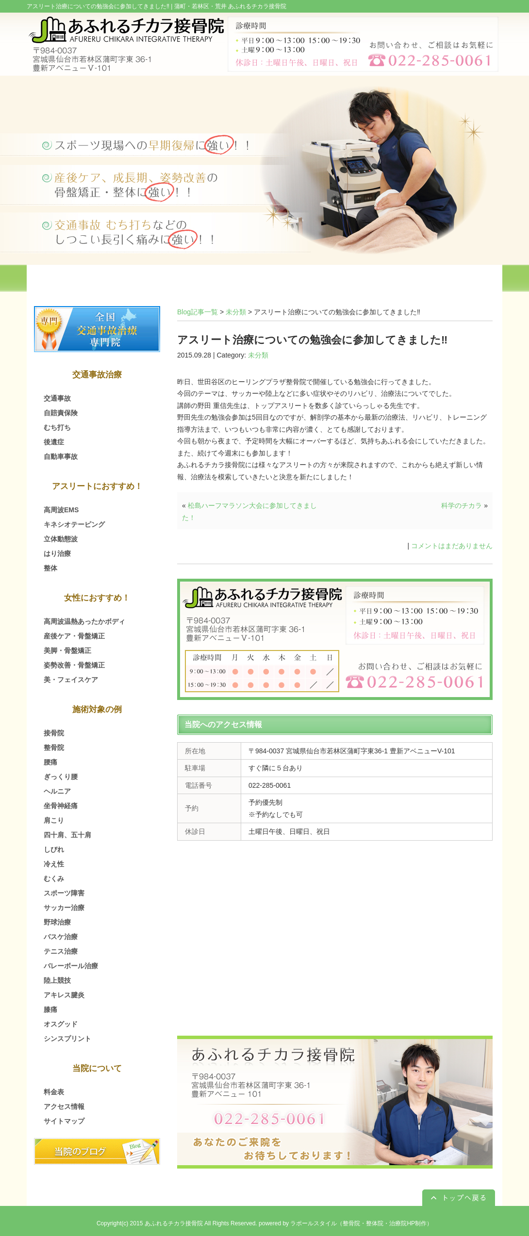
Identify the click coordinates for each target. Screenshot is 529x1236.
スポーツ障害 (64, 893)
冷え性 (54, 864)
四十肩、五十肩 (67, 835)
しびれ (54, 849)
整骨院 (54, 747)
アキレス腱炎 (64, 995)
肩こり (54, 820)
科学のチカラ (461, 505)
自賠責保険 (61, 413)
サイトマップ (64, 1121)
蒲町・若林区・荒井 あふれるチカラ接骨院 (230, 6)
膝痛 (50, 1009)
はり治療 (57, 553)
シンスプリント (67, 1038)
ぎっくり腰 (61, 777)
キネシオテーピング (74, 524)
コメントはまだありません (452, 546)
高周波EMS (61, 510)
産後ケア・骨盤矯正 (74, 636)
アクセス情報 (64, 1106)
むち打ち (57, 427)
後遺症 (54, 442)
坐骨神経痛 (61, 806)
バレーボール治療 (71, 966)
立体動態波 (61, 539)
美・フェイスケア (71, 679)
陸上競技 (57, 980)
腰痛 (50, 762)
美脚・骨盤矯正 (67, 650)
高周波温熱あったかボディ (84, 621)
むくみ (54, 878)
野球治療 (57, 922)
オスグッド (61, 1024)
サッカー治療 (64, 907)
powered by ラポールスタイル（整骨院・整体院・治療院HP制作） (345, 1223)
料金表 (54, 1092)
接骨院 (54, 733)
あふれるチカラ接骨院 (174, 1223)
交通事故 (57, 398)
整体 (50, 568)
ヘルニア (57, 791)
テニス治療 (61, 951)
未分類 (236, 312)
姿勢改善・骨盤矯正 (74, 665)
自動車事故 (61, 456)
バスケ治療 (61, 937)
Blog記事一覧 (197, 312)
